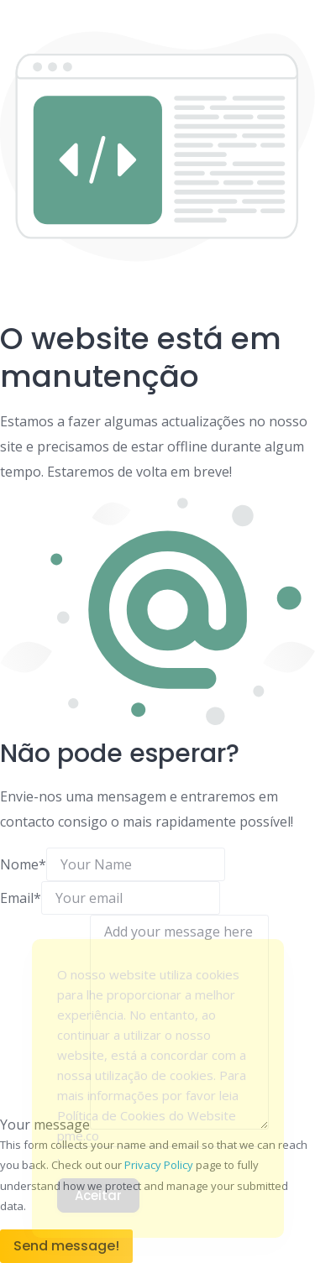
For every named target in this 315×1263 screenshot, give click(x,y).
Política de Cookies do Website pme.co (146, 1125)
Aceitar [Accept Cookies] (98, 1195)
